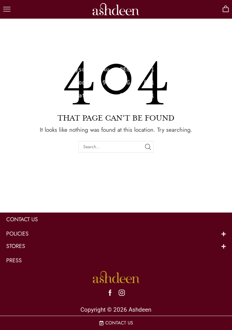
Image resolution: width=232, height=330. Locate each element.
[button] (7, 9)
